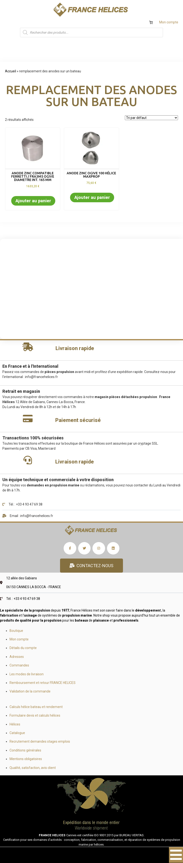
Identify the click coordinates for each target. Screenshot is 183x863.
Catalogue (17, 733)
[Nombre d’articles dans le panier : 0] (151, 22)
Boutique (16, 631)
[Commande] (151, 117)
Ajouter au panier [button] (33, 200)
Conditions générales (25, 750)
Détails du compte (23, 648)
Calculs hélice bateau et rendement (36, 707)
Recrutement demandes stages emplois (40, 741)
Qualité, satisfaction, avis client (33, 768)
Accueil (10, 71)
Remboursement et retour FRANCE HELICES (43, 683)
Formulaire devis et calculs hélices (35, 715)
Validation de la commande (30, 691)
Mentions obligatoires (26, 759)
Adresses (17, 657)
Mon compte (168, 22)
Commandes (19, 665)
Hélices (15, 724)
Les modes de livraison (27, 674)
